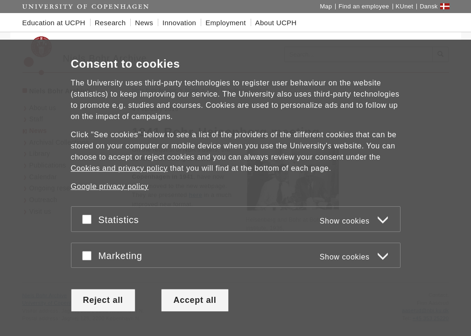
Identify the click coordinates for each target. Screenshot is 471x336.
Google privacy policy (110, 186)
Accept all (194, 300)
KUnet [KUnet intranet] (405, 6)
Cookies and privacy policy (119, 168)
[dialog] (235, 188)
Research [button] (110, 23)
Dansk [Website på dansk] (428, 6)
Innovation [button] (179, 23)
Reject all (103, 300)
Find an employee (363, 6)
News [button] (144, 23)
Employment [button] (225, 23)
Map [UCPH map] (326, 6)
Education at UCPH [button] (53, 23)
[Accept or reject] (89, 219)
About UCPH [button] (276, 23)
